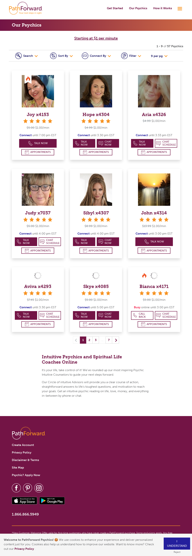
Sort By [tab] (59, 55)
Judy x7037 (37, 213)
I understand (177, 543)
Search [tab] (24, 55)
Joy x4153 (38, 114)
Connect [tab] (94, 55)
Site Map (18, 467)
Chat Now (105, 143)
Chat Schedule (166, 143)
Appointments (38, 152)
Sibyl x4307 (96, 213)
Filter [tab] (129, 55)
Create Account (23, 445)
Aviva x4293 (37, 286)
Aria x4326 (154, 114)
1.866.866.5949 (25, 514)
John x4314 (154, 213)
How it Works (162, 8)
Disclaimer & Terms (25, 460)
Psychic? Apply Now (26, 475)
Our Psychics (138, 8)
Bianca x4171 (154, 286)
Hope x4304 (96, 114)
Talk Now (38, 143)
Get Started (115, 8)
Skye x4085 (96, 286)
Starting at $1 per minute (96, 38)
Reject (177, 552)
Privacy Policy (24, 549)
